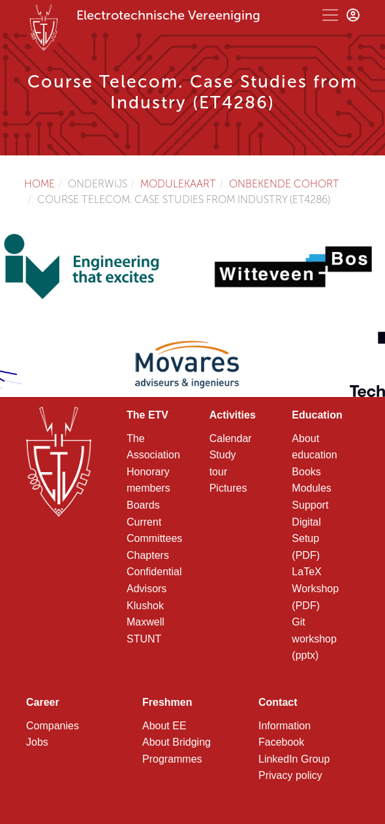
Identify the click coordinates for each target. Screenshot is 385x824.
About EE (164, 725)
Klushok (145, 605)
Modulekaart (178, 184)
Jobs (37, 742)
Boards (143, 505)
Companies (52, 725)
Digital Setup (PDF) (306, 538)
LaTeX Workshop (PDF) (315, 588)
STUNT (144, 638)
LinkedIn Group (294, 759)
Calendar (230, 438)
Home (39, 184)
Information (284, 725)
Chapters (148, 555)
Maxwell (145, 621)
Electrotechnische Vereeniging (168, 15)
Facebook (281, 742)
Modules (311, 488)
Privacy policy (290, 775)
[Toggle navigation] (330, 15)
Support (310, 505)
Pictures (228, 488)
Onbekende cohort (284, 184)
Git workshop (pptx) (314, 638)
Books (306, 471)
